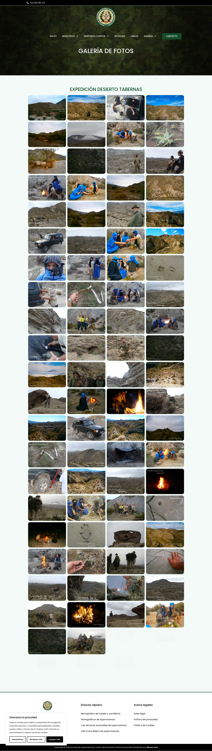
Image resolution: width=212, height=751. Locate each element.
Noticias (120, 36)
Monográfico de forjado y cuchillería (100, 713)
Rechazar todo (36, 739)
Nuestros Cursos (96, 36)
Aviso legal (139, 713)
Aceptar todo (54, 739)
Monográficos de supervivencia (98, 719)
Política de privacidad (145, 719)
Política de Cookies (144, 725)
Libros (134, 36)
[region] (36, 729)
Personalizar (17, 739)
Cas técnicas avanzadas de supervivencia (104, 725)
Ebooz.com (152, 747)
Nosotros (70, 36)
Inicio (53, 36)
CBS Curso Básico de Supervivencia (100, 731)
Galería (150, 36)
